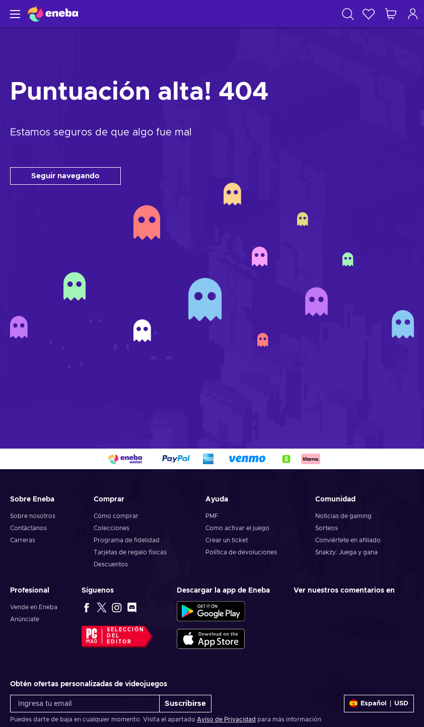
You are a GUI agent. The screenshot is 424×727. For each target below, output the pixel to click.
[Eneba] (53, 14)
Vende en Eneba (33, 607)
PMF (211, 516)
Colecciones (111, 528)
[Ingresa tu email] (85, 703)
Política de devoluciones (241, 552)
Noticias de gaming (343, 516)
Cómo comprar (116, 516)
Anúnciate (24, 619)
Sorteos (326, 528)
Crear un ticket (226, 540)
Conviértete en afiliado (348, 540)
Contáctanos (28, 528)
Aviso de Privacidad (226, 719)
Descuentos (111, 564)
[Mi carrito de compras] (391, 14)
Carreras (22, 540)
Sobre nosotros (32, 516)
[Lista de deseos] (369, 14)
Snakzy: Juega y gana (346, 552)
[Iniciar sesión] (413, 14)
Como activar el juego (237, 528)
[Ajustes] (379, 703)
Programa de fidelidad (127, 540)
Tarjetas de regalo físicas (130, 552)
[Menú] (14, 14)
